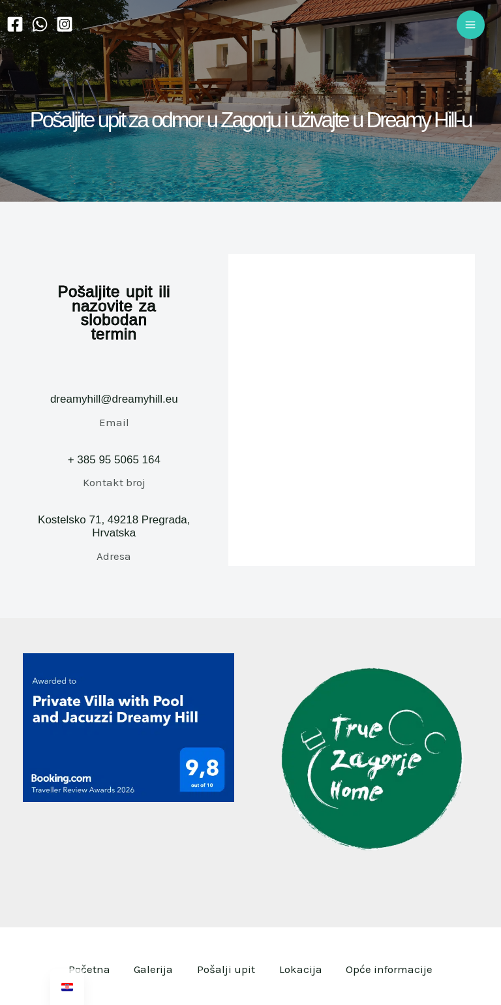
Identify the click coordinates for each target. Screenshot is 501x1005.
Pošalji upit (226, 969)
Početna (85, 969)
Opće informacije (393, 969)
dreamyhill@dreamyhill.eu (114, 399)
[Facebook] (15, 24)
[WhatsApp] (39, 24)
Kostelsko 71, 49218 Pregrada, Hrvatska (114, 526)
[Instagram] (64, 24)
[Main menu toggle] (471, 24)
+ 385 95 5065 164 (114, 460)
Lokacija (302, 969)
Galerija (151, 969)
